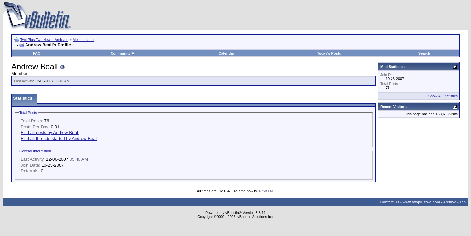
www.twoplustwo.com (421, 202)
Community (123, 53)
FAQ (37, 53)
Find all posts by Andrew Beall (50, 132)
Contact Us (389, 202)
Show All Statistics (443, 96)
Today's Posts (329, 53)
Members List (83, 40)
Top (463, 202)
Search (424, 53)
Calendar (226, 53)
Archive (449, 202)
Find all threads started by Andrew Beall (59, 138)
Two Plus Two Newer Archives (44, 40)
